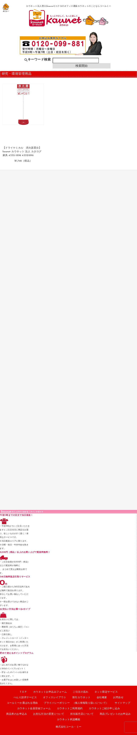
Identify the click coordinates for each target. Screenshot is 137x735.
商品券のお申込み (16, 714)
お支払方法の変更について (48, 714)
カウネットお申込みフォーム (50, 692)
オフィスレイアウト (54, 697)
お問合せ (118, 697)
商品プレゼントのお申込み (115, 714)
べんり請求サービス (25, 697)
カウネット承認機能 (68, 719)
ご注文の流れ (80, 692)
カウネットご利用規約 (70, 708)
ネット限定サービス (106, 692)
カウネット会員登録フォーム (34, 708)
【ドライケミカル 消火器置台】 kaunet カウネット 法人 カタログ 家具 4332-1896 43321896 (22, 152)
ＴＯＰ (23, 692)
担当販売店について (82, 714)
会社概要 (102, 697)
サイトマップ (122, 703)
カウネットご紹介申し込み (104, 708)
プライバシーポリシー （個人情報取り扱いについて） (76, 703)
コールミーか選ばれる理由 (22, 703)
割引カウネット (81, 697)
